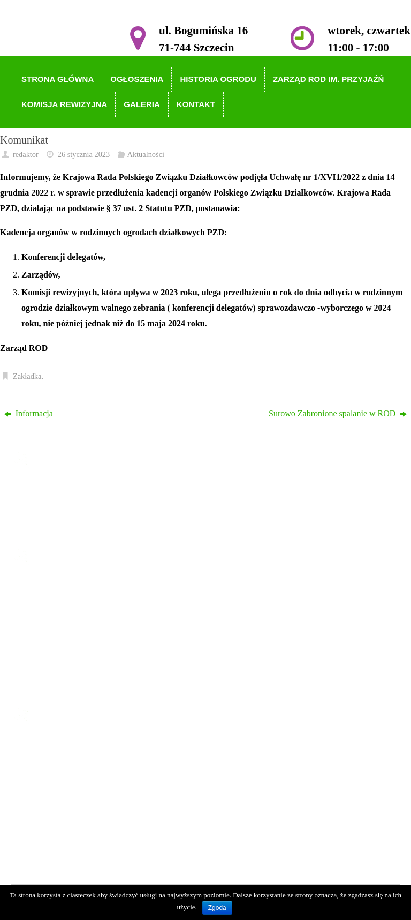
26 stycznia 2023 (84, 154)
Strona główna (62, 590)
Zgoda (217, 907)
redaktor (26, 154)
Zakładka (27, 376)
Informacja (28, 413)
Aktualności (146, 154)
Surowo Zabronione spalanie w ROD (338, 413)
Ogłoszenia (56, 605)
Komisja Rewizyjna (71, 652)
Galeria (49, 667)
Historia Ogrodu (65, 621)
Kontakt (51, 682)
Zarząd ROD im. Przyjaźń (81, 636)
